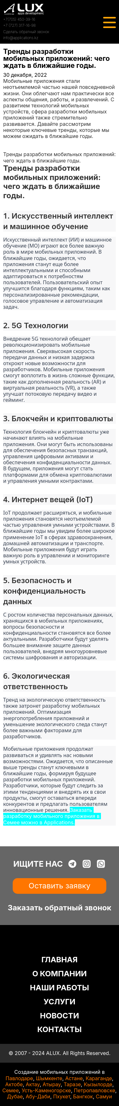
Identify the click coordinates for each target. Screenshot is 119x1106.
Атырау (52, 1084)
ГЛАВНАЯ (59, 959)
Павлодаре (19, 1078)
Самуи (104, 1096)
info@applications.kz (20, 37)
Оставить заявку (59, 885)
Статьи (11, 148)
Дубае (15, 1096)
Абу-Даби (38, 1096)
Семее (10, 1090)
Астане (74, 1078)
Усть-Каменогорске (46, 1090)
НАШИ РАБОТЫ (59, 987)
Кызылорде (98, 1084)
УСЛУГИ (59, 1001)
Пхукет (61, 1096)
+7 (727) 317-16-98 (19, 25)
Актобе (14, 1084)
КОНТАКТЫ (59, 1029)
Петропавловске (94, 1090)
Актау (33, 1084)
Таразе (72, 1084)
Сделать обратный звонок (26, 31)
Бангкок (83, 1096)
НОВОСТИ (59, 1015)
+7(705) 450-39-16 (19, 19)
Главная (13, 142)
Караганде (99, 1078)
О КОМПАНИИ (59, 973)
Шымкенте (49, 1078)
